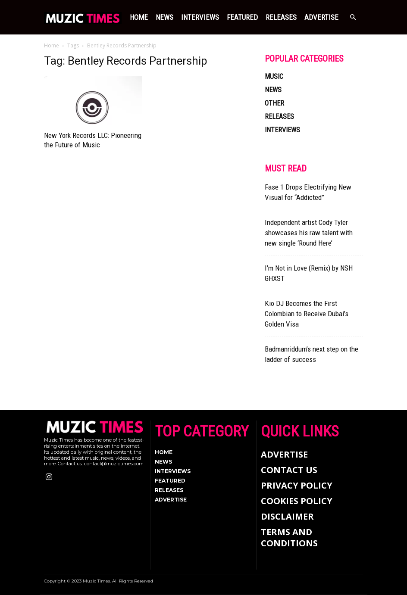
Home (139, 17)
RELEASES (281, 17)
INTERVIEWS (200, 17)
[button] (352, 17)
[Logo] (83, 17)
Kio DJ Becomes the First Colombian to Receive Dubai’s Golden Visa (306, 313)
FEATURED (242, 17)
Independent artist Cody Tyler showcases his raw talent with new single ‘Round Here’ (309, 232)
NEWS (164, 17)
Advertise (321, 17)
